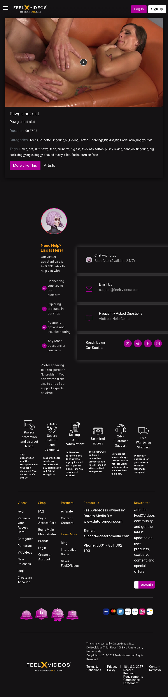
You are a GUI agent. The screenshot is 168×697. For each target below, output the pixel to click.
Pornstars (25, 545)
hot (31, 149)
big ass (75, 149)
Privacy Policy (112, 668)
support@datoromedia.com (106, 536)
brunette (64, 149)
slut (37, 149)
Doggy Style (144, 140)
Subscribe (147, 584)
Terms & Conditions (93, 668)
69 (66, 140)
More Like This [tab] (25, 165)
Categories (25, 539)
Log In (139, 9)
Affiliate (67, 511)
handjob (129, 149)
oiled (67, 155)
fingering (142, 149)
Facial (131, 140)
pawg (45, 149)
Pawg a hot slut (24, 113)
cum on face (89, 155)
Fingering (58, 140)
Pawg (23, 149)
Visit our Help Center (115, 319)
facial (75, 155)
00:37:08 (31, 131)
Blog (64, 543)
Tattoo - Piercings (91, 140)
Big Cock (121, 140)
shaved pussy (53, 155)
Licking (74, 140)
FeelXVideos (144, 515)
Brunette (45, 140)
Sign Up (157, 9)
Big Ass (109, 140)
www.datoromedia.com (103, 521)
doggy (38, 155)
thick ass (88, 149)
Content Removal (155, 668)
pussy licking (113, 149)
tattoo (99, 149)
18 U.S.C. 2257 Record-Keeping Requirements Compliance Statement (133, 675)
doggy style (25, 155)
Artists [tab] (49, 165)
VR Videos (25, 552)
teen (53, 149)
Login (21, 570)
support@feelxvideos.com (119, 290)
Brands (43, 541)
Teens (34, 140)
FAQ (21, 511)
